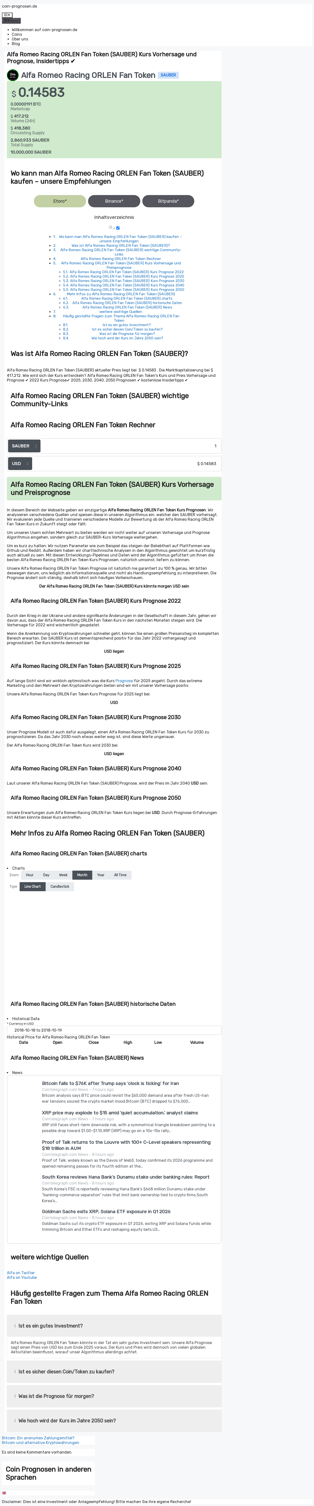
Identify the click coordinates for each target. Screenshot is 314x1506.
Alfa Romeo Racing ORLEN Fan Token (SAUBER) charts (126, 298)
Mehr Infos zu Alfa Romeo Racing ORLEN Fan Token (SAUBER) (121, 294)
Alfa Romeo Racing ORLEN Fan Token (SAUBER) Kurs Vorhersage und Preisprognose (121, 265)
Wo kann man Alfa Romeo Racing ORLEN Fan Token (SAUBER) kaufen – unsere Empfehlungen (120, 239)
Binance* (114, 201)
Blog (16, 43)
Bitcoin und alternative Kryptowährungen (40, 1442)
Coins (17, 34)
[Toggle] (117, 228)
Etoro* (60, 201)
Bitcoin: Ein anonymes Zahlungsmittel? (38, 1438)
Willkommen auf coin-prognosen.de (44, 29)
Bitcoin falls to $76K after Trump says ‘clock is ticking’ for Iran (110, 1083)
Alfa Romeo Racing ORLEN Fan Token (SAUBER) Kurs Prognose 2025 (127, 276)
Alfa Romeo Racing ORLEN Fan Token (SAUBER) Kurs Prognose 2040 (127, 285)
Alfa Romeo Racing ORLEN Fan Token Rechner (121, 259)
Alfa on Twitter (21, 1273)
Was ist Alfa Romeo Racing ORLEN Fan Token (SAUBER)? (121, 245)
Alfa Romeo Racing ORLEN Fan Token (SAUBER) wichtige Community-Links (121, 252)
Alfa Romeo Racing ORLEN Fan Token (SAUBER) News (127, 307)
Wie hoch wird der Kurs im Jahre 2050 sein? (127, 338)
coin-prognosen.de (19, 6)
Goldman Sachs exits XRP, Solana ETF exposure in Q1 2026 (106, 1211)
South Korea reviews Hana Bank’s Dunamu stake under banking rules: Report (125, 1177)
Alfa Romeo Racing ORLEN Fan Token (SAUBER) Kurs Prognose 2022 (127, 272)
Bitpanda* (168, 201)
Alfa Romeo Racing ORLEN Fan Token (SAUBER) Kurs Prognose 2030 (127, 281)
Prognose (124, 681)
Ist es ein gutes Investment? (127, 325)
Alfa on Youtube (22, 1277)
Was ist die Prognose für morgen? (127, 334)
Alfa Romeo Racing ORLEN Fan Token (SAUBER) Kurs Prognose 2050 (127, 289)
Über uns (20, 39)
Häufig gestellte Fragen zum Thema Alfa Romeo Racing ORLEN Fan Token (121, 318)
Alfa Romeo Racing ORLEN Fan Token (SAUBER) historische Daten (127, 303)
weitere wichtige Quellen (120, 311)
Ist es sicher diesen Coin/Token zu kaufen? (127, 329)
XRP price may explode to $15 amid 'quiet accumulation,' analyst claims (120, 1113)
